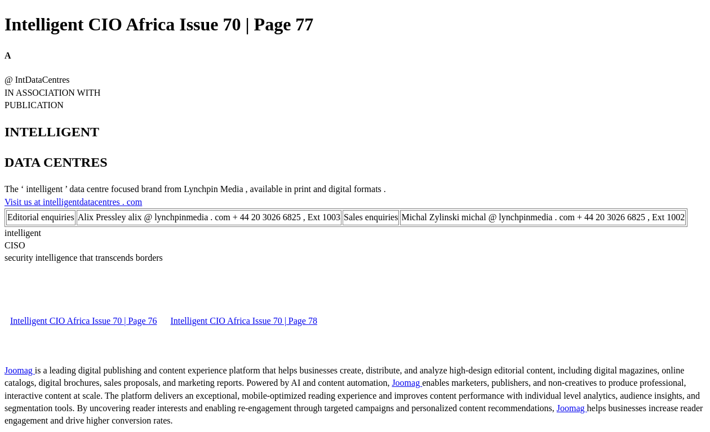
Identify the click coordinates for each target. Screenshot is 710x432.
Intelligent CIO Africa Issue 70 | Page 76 (83, 321)
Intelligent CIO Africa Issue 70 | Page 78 (243, 321)
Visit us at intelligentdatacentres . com (73, 202)
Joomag (20, 370)
